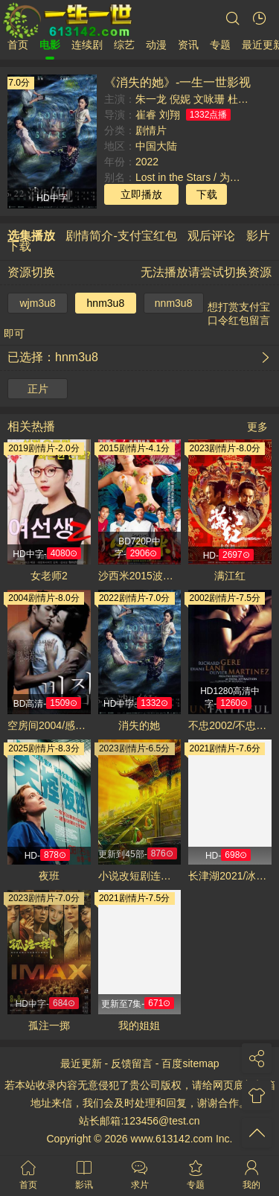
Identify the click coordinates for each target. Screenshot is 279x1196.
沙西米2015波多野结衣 (140, 576)
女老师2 (49, 576)
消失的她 (139, 725)
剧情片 (151, 130)
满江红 (230, 576)
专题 (220, 45)
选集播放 (31, 235)
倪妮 (180, 99)
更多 (257, 427)
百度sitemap (190, 1063)
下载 (206, 194)
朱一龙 (151, 99)
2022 (146, 162)
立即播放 (141, 194)
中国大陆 (156, 146)
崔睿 (145, 115)
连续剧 (87, 45)
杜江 (238, 99)
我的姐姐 (139, 1025)
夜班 (49, 876)
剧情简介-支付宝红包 (120, 235)
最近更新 (81, 1063)
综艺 (124, 45)
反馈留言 (132, 1063)
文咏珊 (209, 99)
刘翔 (169, 115)
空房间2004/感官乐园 (49, 725)
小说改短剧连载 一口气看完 (140, 876)
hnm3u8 (106, 303)
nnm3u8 (174, 303)
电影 (49, 45)
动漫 (156, 45)
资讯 (188, 45)
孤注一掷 (49, 1025)
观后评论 (211, 235)
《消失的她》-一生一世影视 (177, 82)
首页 (17, 45)
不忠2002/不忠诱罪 (230, 725)
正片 (38, 389)
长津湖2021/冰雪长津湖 (230, 876)
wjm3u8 (38, 303)
